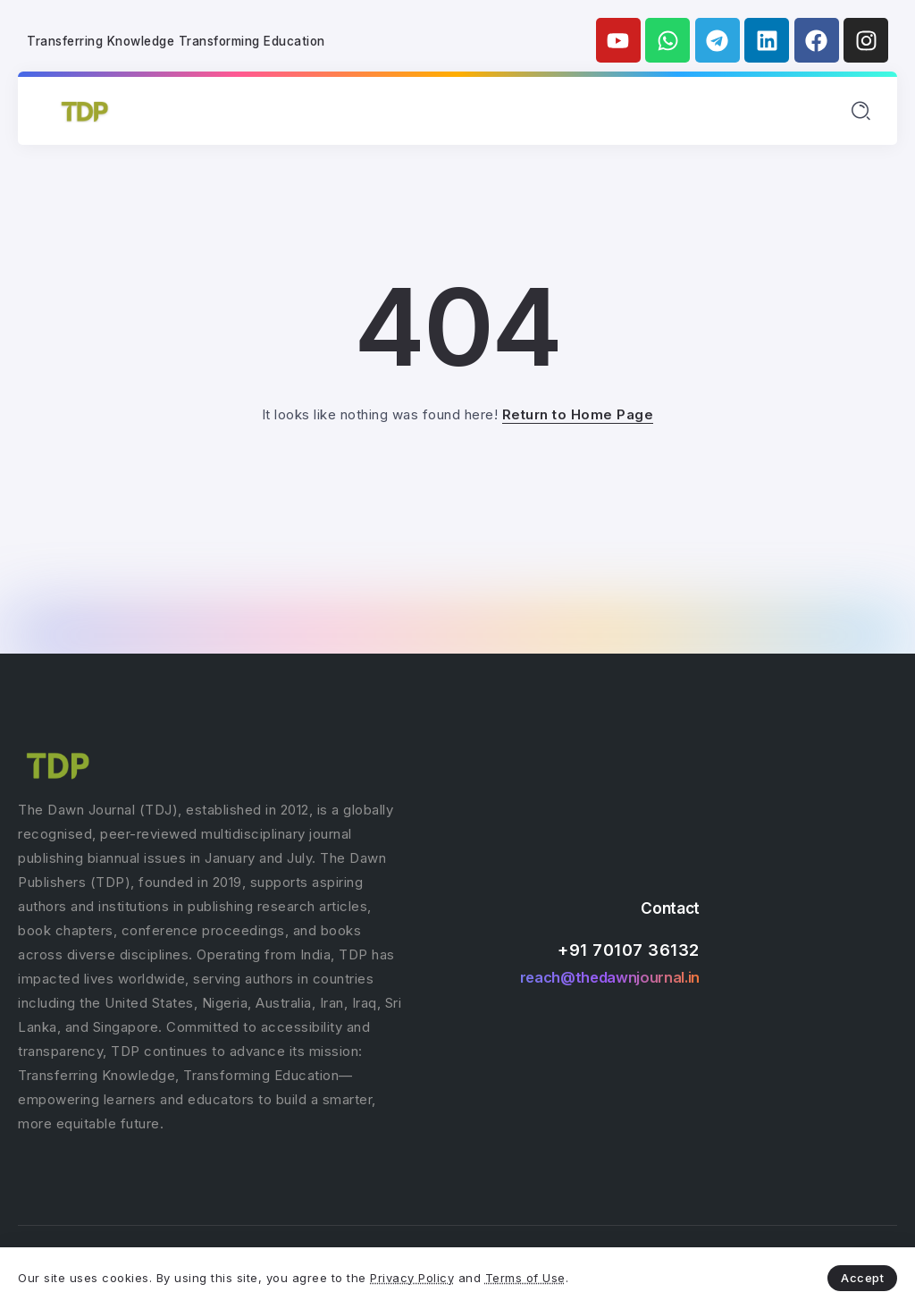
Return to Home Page (578, 414)
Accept (862, 1278)
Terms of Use (525, 1278)
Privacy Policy (412, 1278)
